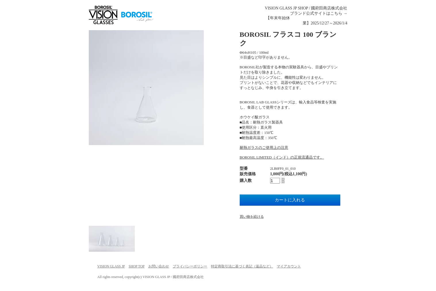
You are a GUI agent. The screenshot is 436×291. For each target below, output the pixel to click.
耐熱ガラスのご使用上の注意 (264, 147)
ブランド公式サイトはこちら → (318, 13)
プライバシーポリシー (190, 266)
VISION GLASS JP (111, 266)
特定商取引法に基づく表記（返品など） (242, 266)
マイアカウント (289, 266)
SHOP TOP (137, 266)
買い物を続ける (252, 217)
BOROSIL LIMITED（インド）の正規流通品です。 (282, 157)
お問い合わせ (158, 266)
